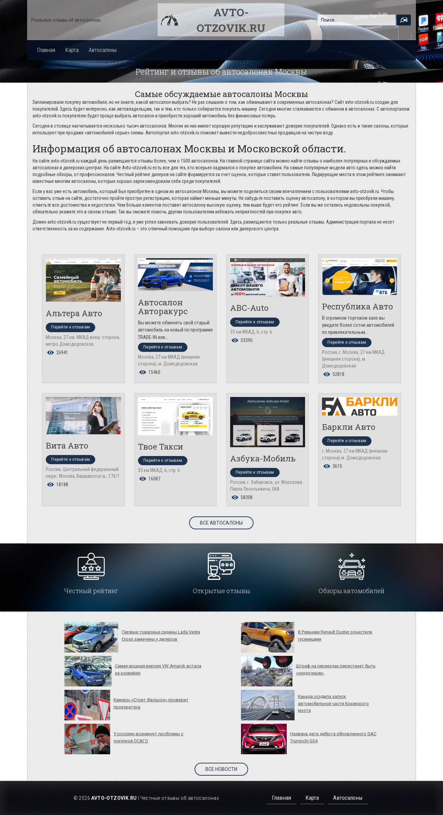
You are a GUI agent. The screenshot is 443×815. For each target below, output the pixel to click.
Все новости (221, 769)
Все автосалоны (221, 523)
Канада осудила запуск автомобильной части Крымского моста (333, 703)
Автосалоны (103, 50)
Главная (46, 50)
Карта (72, 50)
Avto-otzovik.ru (231, 20)
